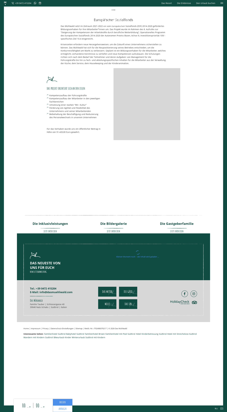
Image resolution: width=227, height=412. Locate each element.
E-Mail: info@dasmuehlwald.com (51, 391)
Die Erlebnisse (184, 3)
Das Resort (166, 3)
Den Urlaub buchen (205, 3)
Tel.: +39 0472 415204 (43, 388)
